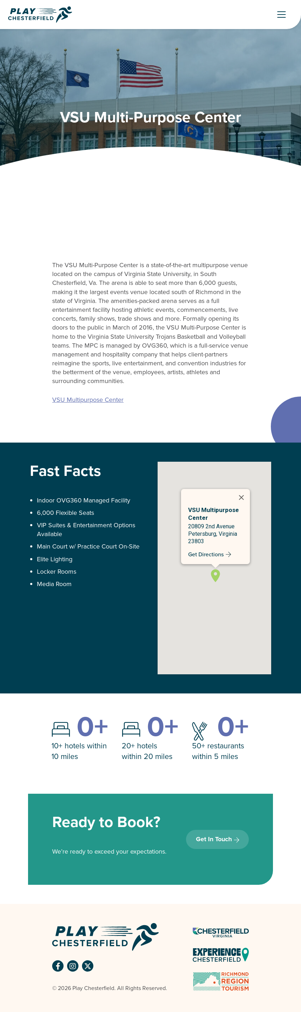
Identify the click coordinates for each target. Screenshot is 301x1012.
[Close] (241, 497)
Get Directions (206, 554)
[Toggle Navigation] (284, 15)
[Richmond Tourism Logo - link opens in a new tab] (221, 980)
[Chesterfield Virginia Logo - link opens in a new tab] (221, 932)
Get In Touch (214, 839)
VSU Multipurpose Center (88, 399)
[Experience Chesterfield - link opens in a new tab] (221, 954)
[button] (215, 575)
